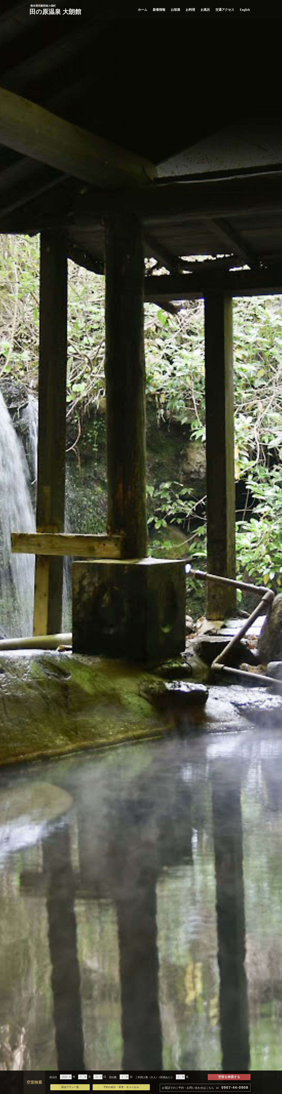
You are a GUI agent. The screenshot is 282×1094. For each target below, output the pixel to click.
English (245, 9)
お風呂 (205, 9)
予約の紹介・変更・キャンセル (121, 1087)
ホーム (142, 9)
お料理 (190, 9)
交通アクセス (224, 9)
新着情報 (159, 9)
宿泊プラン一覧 (70, 1087)
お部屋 (175, 9)
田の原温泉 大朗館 (55, 11)
